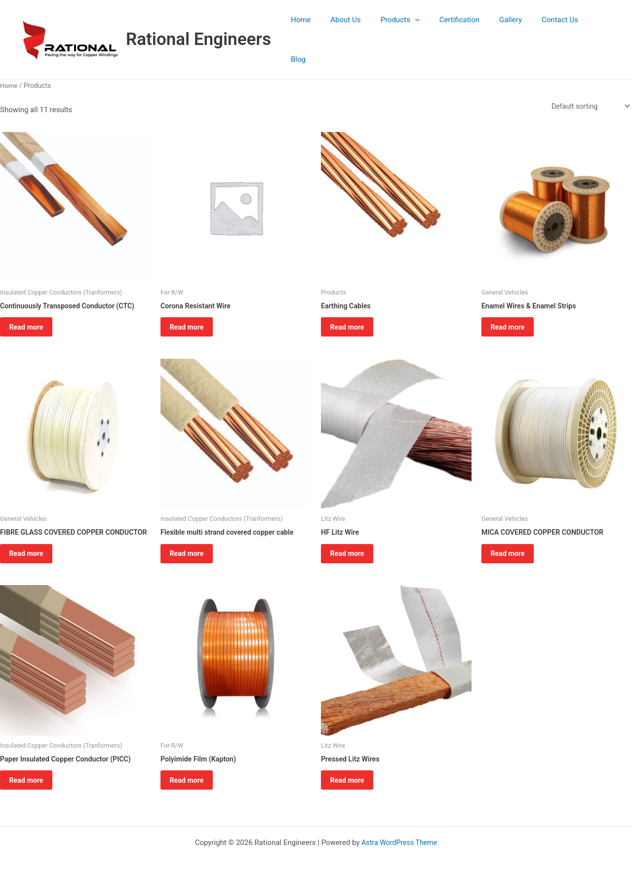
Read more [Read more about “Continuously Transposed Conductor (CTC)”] (33, 309)
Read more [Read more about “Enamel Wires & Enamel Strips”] (514, 309)
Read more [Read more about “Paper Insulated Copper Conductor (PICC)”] (33, 784)
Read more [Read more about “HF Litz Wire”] (354, 542)
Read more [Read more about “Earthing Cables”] (354, 309)
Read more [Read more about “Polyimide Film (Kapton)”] (193, 784)
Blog (597, 28)
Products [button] (412, 28)
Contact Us (557, 28)
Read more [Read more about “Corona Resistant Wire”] (193, 309)
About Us (363, 28)
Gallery (512, 28)
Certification (466, 28)
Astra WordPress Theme (399, 842)
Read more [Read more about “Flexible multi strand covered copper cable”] (193, 542)
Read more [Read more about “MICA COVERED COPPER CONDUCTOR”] (514, 542)
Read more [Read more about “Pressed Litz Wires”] (354, 784)
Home (322, 28)
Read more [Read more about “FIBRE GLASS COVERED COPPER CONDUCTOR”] (33, 551)
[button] (427, 28)
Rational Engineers (198, 28)
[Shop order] (588, 85)
